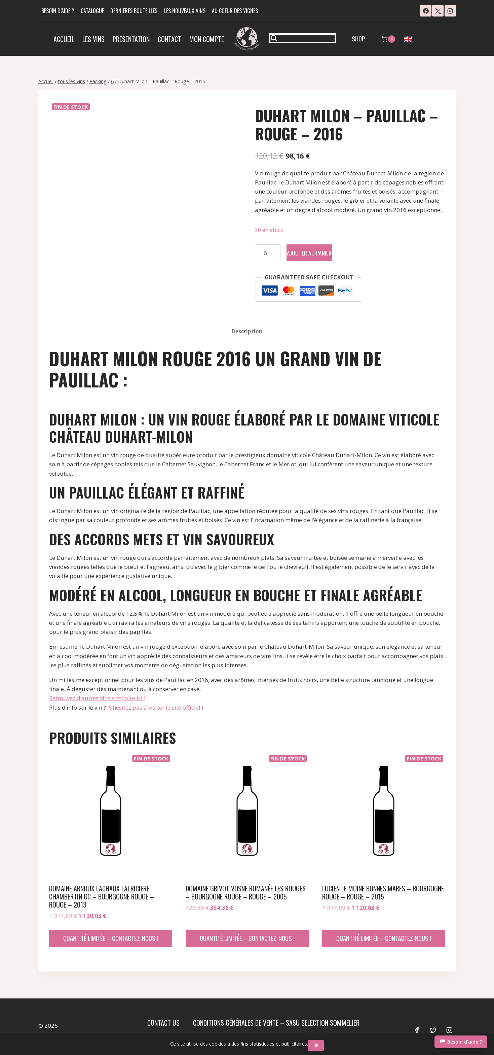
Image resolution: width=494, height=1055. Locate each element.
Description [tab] (247, 331)
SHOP (358, 38)
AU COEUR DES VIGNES (235, 11)
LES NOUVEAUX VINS (184, 11)
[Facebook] (425, 10)
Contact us (163, 1023)
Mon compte (206, 39)
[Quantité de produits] (267, 252)
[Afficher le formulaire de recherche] (302, 38)
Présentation (131, 39)
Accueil (63, 39)
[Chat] (460, 1041)
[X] (438, 10)
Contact (169, 39)
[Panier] (388, 39)
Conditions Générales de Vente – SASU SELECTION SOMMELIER (276, 1023)
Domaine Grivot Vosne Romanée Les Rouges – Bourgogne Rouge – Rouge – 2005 (246, 892)
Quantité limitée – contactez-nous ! (110, 938)
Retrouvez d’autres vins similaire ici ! (97, 698)
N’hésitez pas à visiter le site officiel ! (155, 707)
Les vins (93, 39)
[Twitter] (433, 1030)
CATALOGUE (92, 11)
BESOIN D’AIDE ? (57, 11)
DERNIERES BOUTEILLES (133, 11)
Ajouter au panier (319, 252)
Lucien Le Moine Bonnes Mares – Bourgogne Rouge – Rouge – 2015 (383, 892)
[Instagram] (450, 10)
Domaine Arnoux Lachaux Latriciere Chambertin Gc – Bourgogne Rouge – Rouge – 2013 (101, 896)
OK (317, 1045)
